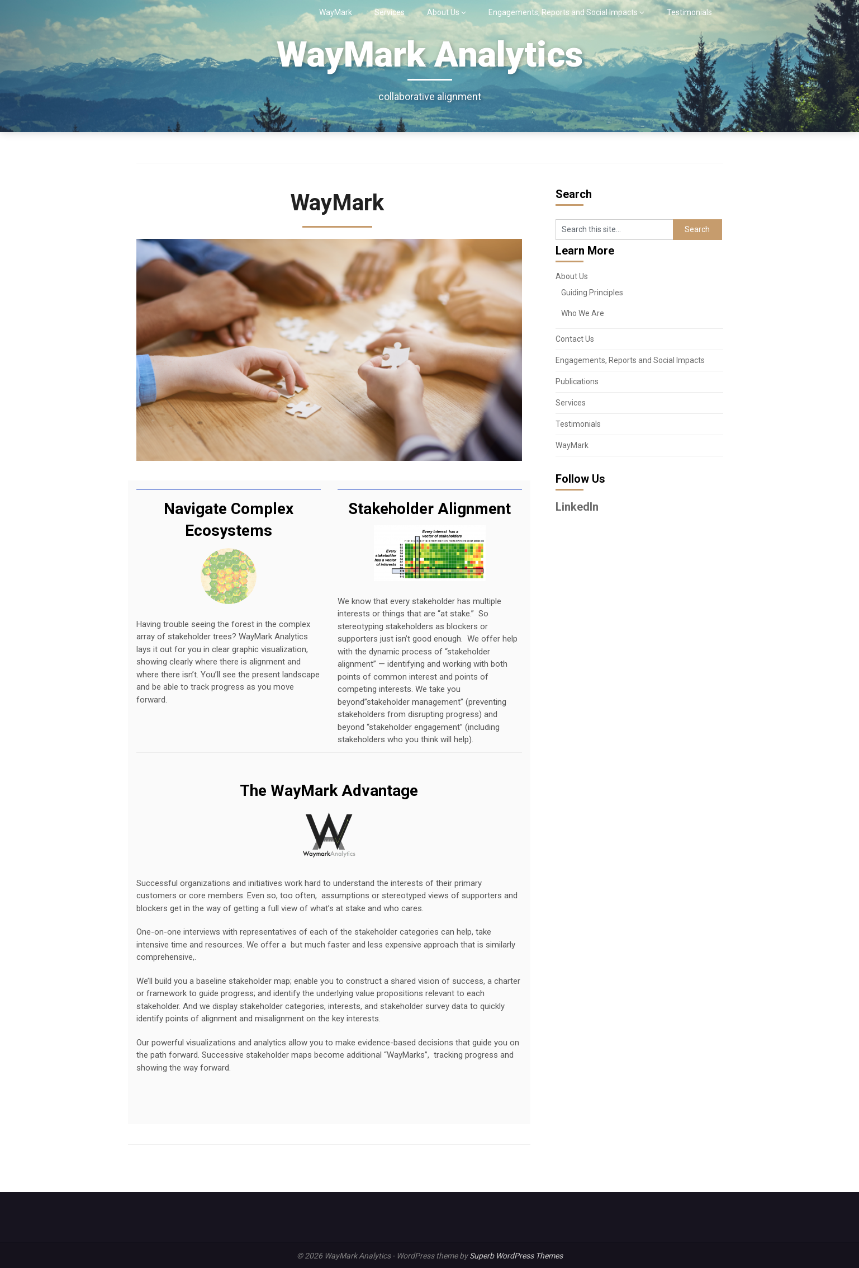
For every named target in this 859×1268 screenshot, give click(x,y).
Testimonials (689, 12)
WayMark (335, 12)
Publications (577, 381)
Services (389, 12)
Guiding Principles (592, 292)
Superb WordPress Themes (516, 1255)
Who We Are (582, 313)
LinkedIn (577, 506)
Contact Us (575, 338)
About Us (443, 12)
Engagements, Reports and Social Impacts (563, 12)
